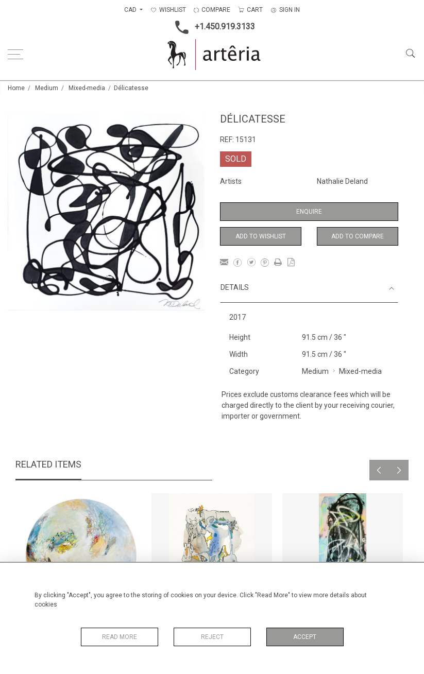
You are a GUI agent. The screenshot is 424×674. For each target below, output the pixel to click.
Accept (304, 637)
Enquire (309, 211)
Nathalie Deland (342, 181)
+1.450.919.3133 (212, 27)
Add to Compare (357, 236)
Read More (119, 637)
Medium (46, 88)
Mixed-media (87, 88)
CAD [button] (131, 9)
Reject (212, 637)
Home (16, 88)
